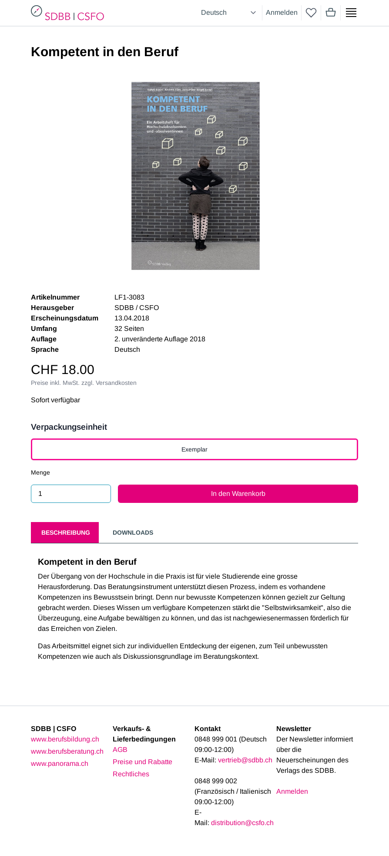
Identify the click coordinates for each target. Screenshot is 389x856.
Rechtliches (131, 774)
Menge (40, 472)
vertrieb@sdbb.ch (245, 760)
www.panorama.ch (59, 763)
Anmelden (282, 12)
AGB (120, 749)
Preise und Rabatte (142, 761)
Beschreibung (65, 532)
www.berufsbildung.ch (65, 739)
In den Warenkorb (238, 493)
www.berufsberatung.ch (67, 751)
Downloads (133, 532)
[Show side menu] (351, 13)
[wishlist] (311, 12)
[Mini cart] (330, 12)
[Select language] (229, 12)
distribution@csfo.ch (242, 822)
